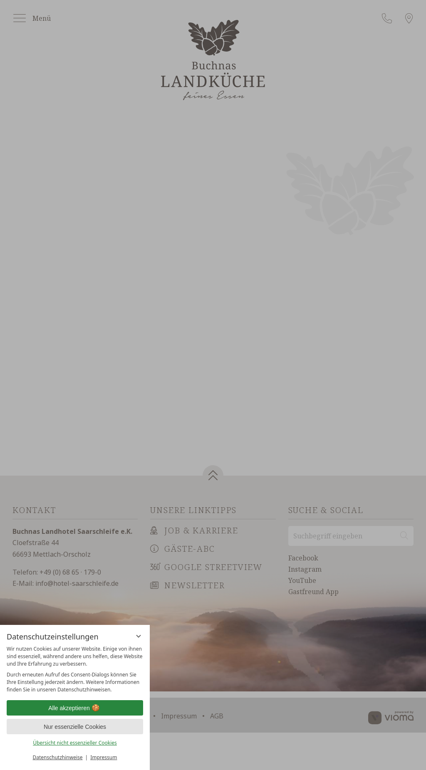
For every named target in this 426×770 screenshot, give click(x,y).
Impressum (103, 757)
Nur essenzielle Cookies (75, 726)
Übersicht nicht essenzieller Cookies (75, 742)
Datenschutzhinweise (58, 757)
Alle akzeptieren (75, 708)
